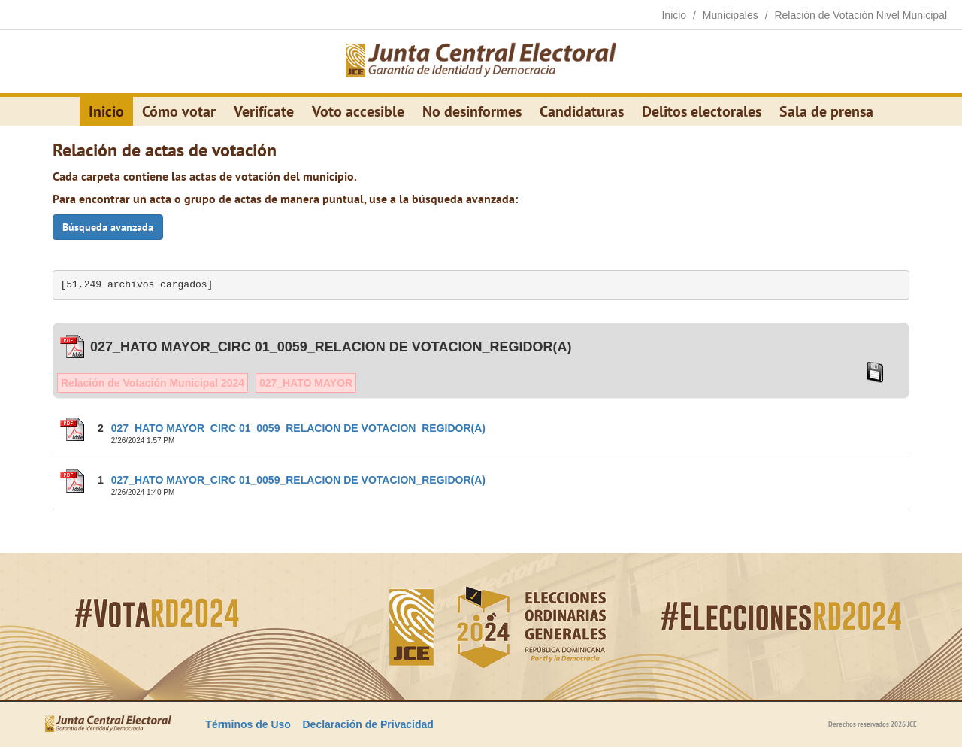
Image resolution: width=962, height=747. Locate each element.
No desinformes (472, 111)
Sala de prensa (826, 111)
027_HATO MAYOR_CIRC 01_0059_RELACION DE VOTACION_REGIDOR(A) (298, 428)
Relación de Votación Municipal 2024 (152, 383)
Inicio (106, 111)
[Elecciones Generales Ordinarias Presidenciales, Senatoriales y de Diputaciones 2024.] (481, 61)
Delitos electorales (701, 111)
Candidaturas (582, 111)
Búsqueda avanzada (107, 227)
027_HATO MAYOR (305, 383)
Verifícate (264, 111)
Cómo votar (179, 111)
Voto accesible (358, 111)
